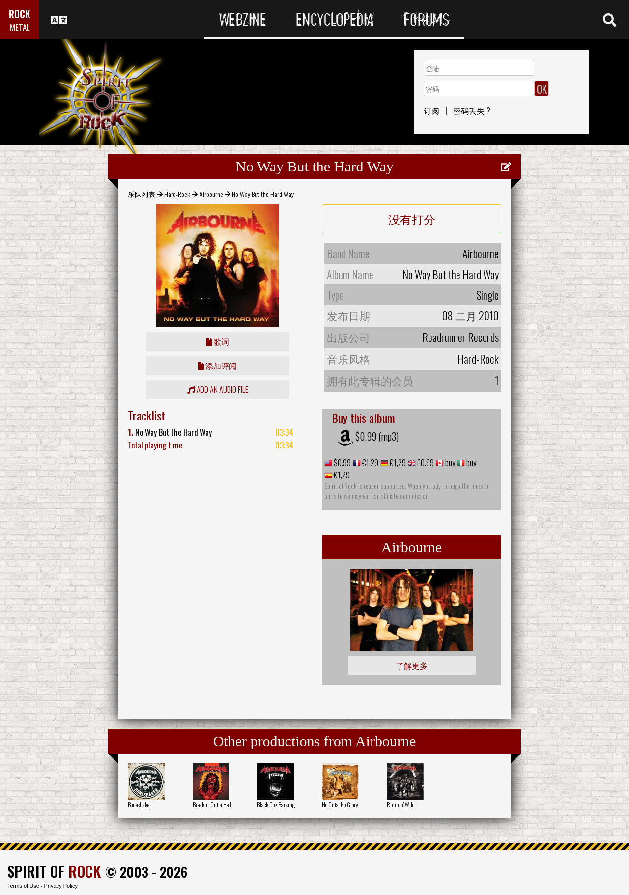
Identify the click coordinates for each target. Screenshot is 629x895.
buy (449, 463)
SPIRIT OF (54, 871)
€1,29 (369, 463)
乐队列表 (141, 194)
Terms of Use (23, 886)
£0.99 (425, 463)
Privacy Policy (61, 886)
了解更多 (412, 665)
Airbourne (211, 194)
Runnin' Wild (401, 804)
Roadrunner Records (460, 337)
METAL (20, 27)
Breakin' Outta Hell (212, 804)
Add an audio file (217, 389)
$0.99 (341, 463)
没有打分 (411, 218)
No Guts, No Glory (340, 804)
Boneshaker (139, 804)
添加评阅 (217, 365)
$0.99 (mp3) (377, 436)
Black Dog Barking (276, 804)
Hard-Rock (177, 194)
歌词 (217, 341)
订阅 (431, 110)
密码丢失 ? (471, 110)
